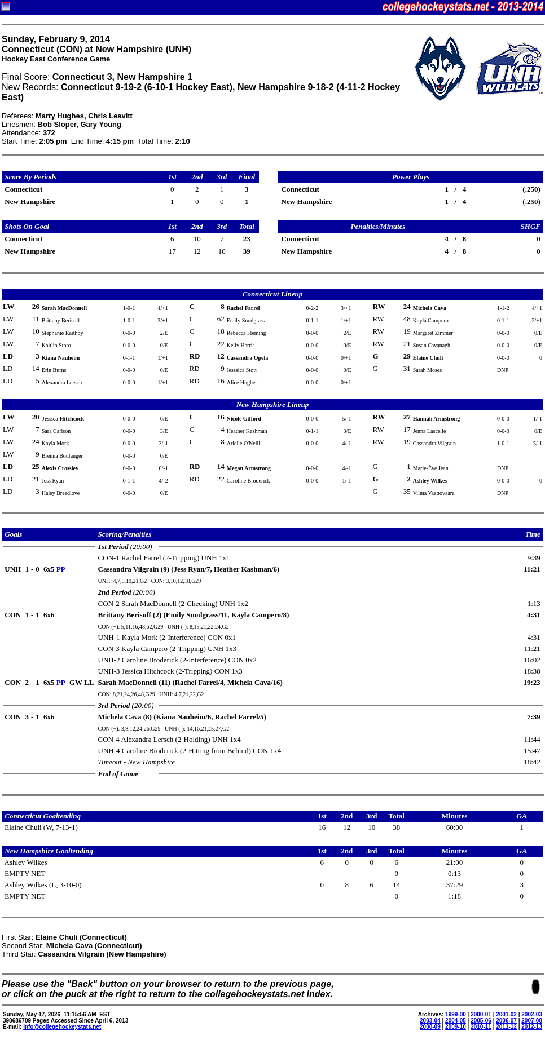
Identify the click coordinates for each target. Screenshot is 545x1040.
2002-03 (531, 1014)
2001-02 (506, 1014)
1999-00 (455, 1014)
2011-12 (506, 1027)
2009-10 (455, 1027)
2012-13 (531, 1027)
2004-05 (455, 1020)
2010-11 (481, 1027)
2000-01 (481, 1014)
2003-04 (430, 1020)
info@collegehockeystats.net (62, 1027)
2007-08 (531, 1020)
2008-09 (430, 1027)
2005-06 (481, 1020)
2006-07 (506, 1020)
